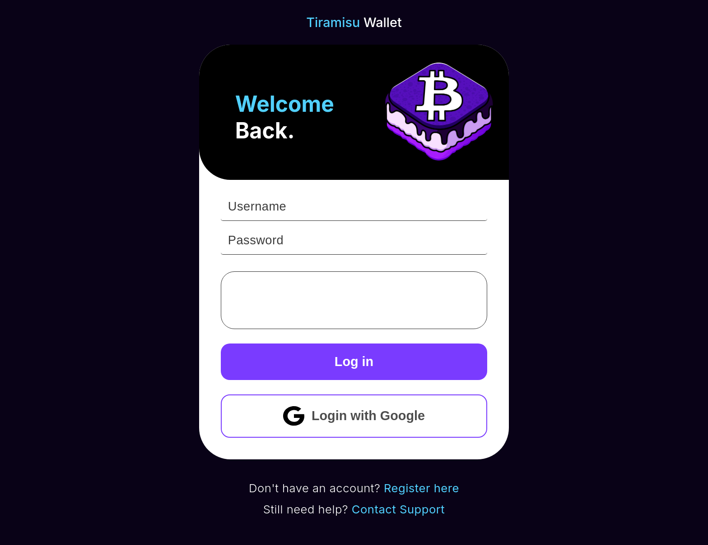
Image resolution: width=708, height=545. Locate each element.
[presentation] (311, 300)
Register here (421, 488)
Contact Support (398, 509)
